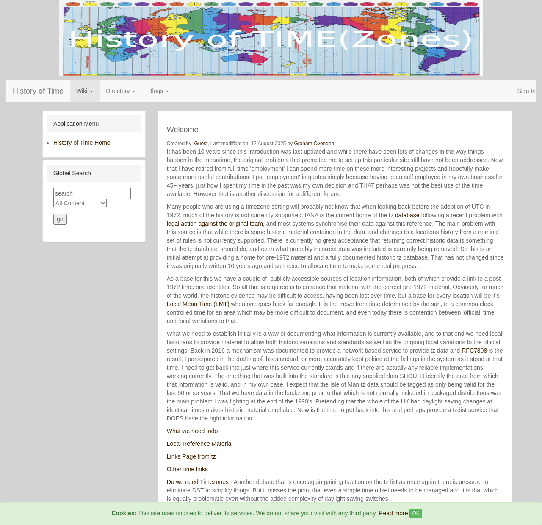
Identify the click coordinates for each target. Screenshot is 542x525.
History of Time (38, 91)
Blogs (158, 91)
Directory (121, 91)
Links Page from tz (191, 456)
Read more (393, 513)
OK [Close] (415, 514)
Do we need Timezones (198, 481)
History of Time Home (82, 142)
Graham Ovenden (314, 143)
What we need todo (192, 431)
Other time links (187, 469)
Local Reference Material (200, 443)
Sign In (526, 91)
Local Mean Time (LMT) (199, 304)
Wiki (84, 91)
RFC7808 (474, 350)
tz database (404, 215)
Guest (201, 143)
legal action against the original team (215, 223)
